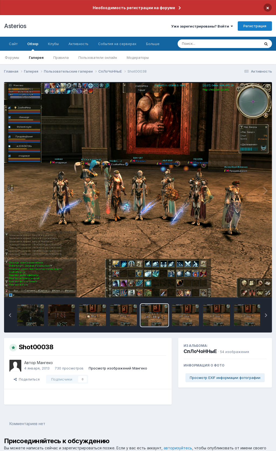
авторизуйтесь (178, 448)
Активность (78, 44)
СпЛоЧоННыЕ (200, 351)
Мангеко (45, 362)
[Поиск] (209, 43)
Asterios (15, 25)
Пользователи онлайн (97, 57)
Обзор (32, 46)
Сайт (13, 44)
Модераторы (138, 57)
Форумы (12, 57)
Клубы (53, 44)
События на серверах (117, 44)
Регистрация (254, 26)
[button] (10, 315)
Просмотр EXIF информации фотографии (225, 377)
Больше (153, 44)
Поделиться (27, 379)
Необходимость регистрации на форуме (134, 7)
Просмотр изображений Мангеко (118, 368)
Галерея (36, 57)
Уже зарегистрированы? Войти (202, 26)
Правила (61, 57)
